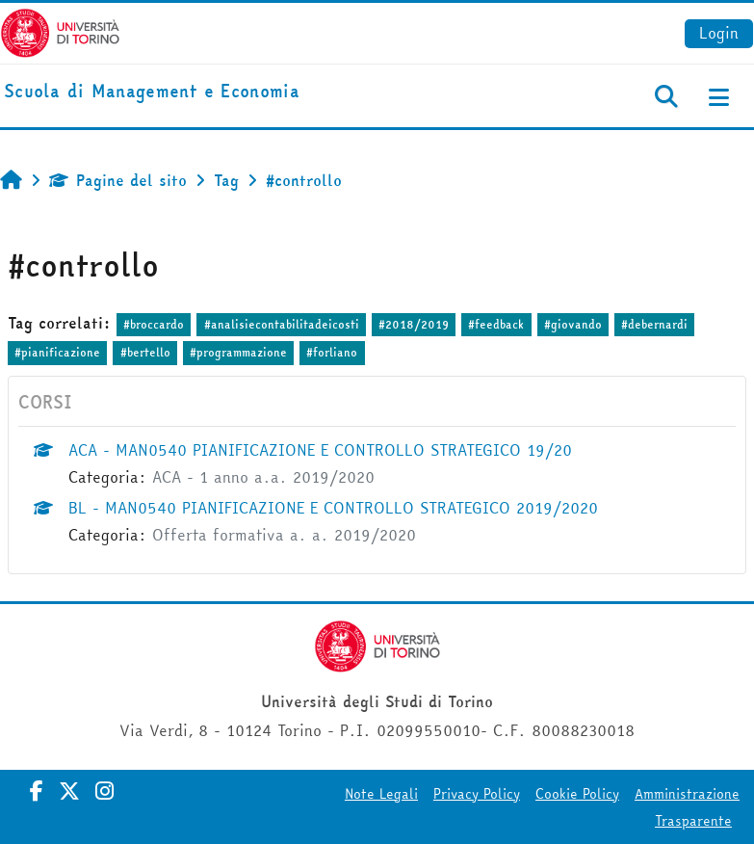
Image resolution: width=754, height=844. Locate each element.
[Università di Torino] (60, 30)
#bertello (145, 352)
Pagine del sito (118, 180)
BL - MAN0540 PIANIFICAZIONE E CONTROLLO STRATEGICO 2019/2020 (333, 507)
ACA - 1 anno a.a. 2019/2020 (263, 476)
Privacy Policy (476, 793)
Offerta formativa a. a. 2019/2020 (284, 534)
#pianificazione (57, 352)
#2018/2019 (413, 324)
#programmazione (238, 352)
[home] (151, 92)
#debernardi (654, 324)
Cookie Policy (577, 793)
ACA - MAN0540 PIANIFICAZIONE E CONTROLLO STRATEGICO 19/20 (320, 450)
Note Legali (381, 793)
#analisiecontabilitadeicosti (281, 324)
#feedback (496, 324)
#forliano (331, 352)
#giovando (573, 324)
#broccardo (153, 324)
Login (719, 32)
